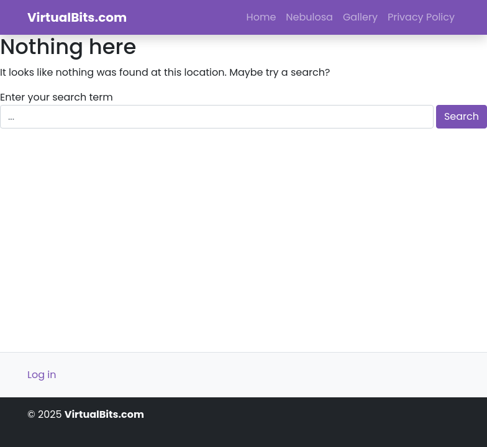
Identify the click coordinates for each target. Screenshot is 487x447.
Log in (41, 375)
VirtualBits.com (77, 17)
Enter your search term (56, 97)
